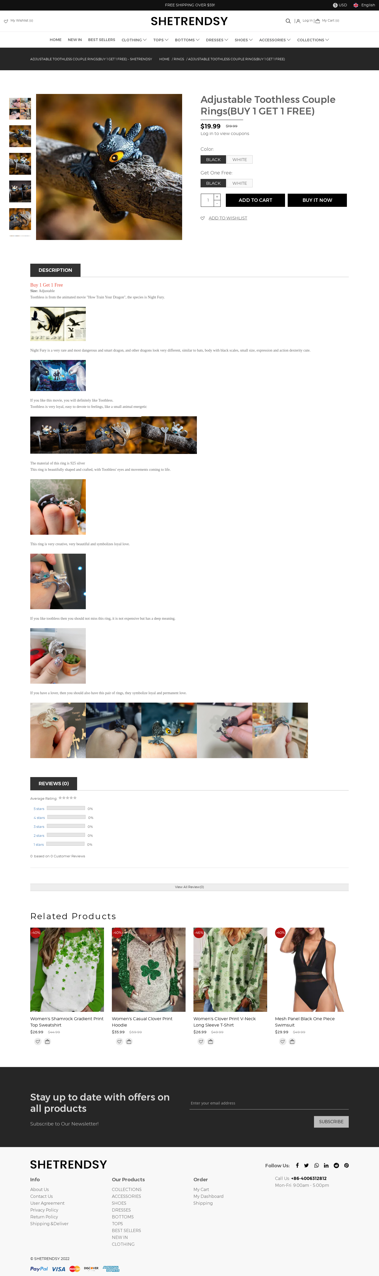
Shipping (203, 1203)
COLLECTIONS (313, 40)
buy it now (317, 200)
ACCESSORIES (275, 40)
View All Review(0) (189, 887)
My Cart (201, 1189)
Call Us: (301, 1178)
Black (213, 160)
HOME (56, 39)
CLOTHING (134, 40)
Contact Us (41, 1196)
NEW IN (75, 39)
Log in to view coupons (225, 134)
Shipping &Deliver (49, 1223)
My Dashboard (208, 1196)
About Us (39, 1189)
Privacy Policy (44, 1210)
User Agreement (47, 1203)
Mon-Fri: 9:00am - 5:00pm (302, 1185)
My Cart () (327, 20)
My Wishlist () (18, 20)
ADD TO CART (255, 200)
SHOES (244, 40)
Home (164, 59)
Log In (304, 20)
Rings (179, 59)
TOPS (161, 40)
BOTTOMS (187, 40)
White (239, 160)
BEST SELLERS (101, 39)
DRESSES (217, 40)
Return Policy (44, 1216)
